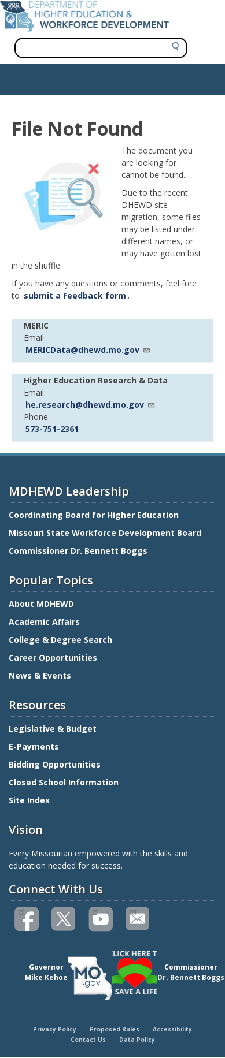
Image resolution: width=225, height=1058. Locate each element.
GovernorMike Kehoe (46, 972)
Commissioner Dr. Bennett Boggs (78, 550)
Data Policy (137, 1039)
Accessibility (172, 1029)
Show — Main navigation (54, 76)
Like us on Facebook (21, 911)
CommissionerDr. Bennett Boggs (190, 972)
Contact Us (88, 1039)
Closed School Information (64, 782)
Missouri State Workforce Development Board (105, 532)
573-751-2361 (52, 428)
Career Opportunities (53, 657)
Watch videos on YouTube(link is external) (95, 911)
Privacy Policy (54, 1029)
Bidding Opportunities (56, 764)
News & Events (40, 675)
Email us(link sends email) (132, 911)
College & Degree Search (62, 639)
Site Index (30, 800)
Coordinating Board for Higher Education (95, 514)
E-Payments (34, 746)
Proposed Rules (114, 1029)
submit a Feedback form (75, 295)
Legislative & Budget (54, 728)
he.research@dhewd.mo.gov (90, 404)
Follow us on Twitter (64, 919)
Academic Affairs (45, 621)
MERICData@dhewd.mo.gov (88, 349)
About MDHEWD (41, 603)
